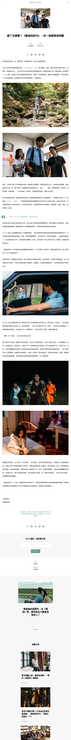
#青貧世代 (46, 512)
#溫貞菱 (35, 516)
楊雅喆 (64, 198)
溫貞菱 (6, 74)
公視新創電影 (27, 68)
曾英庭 (4, 233)
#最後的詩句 (34, 514)
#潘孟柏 (40, 512)
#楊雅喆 (40, 514)
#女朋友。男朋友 (31, 512)
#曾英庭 (23, 512)
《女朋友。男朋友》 (12, 201)
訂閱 (35, 551)
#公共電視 (47, 514)
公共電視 (30, 46)
